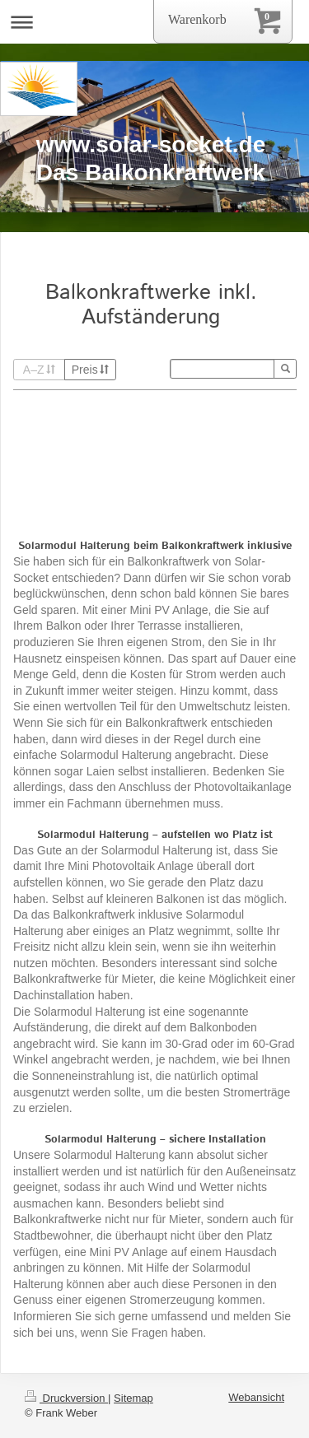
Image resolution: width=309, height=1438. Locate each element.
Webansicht (256, 1397)
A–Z (39, 369)
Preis (91, 369)
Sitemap (133, 1398)
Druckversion (66, 1398)
